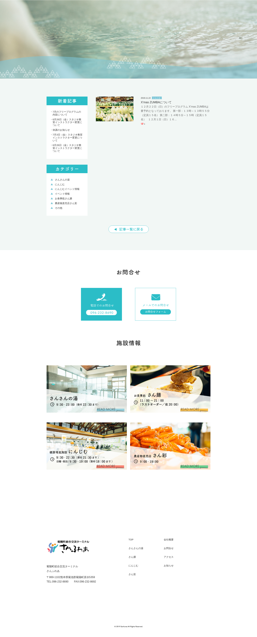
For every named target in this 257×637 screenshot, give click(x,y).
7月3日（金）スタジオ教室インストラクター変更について (67, 139)
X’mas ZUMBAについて (158, 102)
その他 (59, 212)
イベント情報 (63, 197)
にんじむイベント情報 (68, 192)
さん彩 (132, 578)
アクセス (169, 561)
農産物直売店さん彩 (67, 207)
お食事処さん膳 (64, 202)
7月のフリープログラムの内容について (68, 114)
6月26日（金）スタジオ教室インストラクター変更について (68, 123)
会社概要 (169, 544)
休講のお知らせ (62, 131)
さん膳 (132, 561)
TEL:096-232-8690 (57, 586)
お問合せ (169, 552)
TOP (131, 544)
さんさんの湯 (63, 182)
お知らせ (169, 570)
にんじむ (60, 187)
